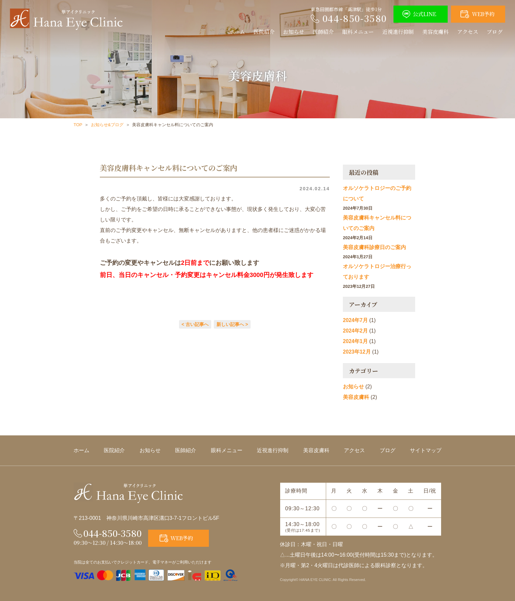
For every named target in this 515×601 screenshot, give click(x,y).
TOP (78, 124)
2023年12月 (357, 352)
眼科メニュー (358, 31)
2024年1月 (355, 341)
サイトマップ (425, 450)
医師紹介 (323, 31)
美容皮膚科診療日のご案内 (374, 247)
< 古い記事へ (195, 324)
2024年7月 (355, 320)
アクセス (467, 31)
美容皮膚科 (435, 31)
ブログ (495, 31)
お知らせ (293, 31)
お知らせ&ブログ (107, 124)
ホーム (237, 31)
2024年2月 (355, 331)
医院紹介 (264, 31)
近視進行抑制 (398, 31)
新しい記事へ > (232, 324)
